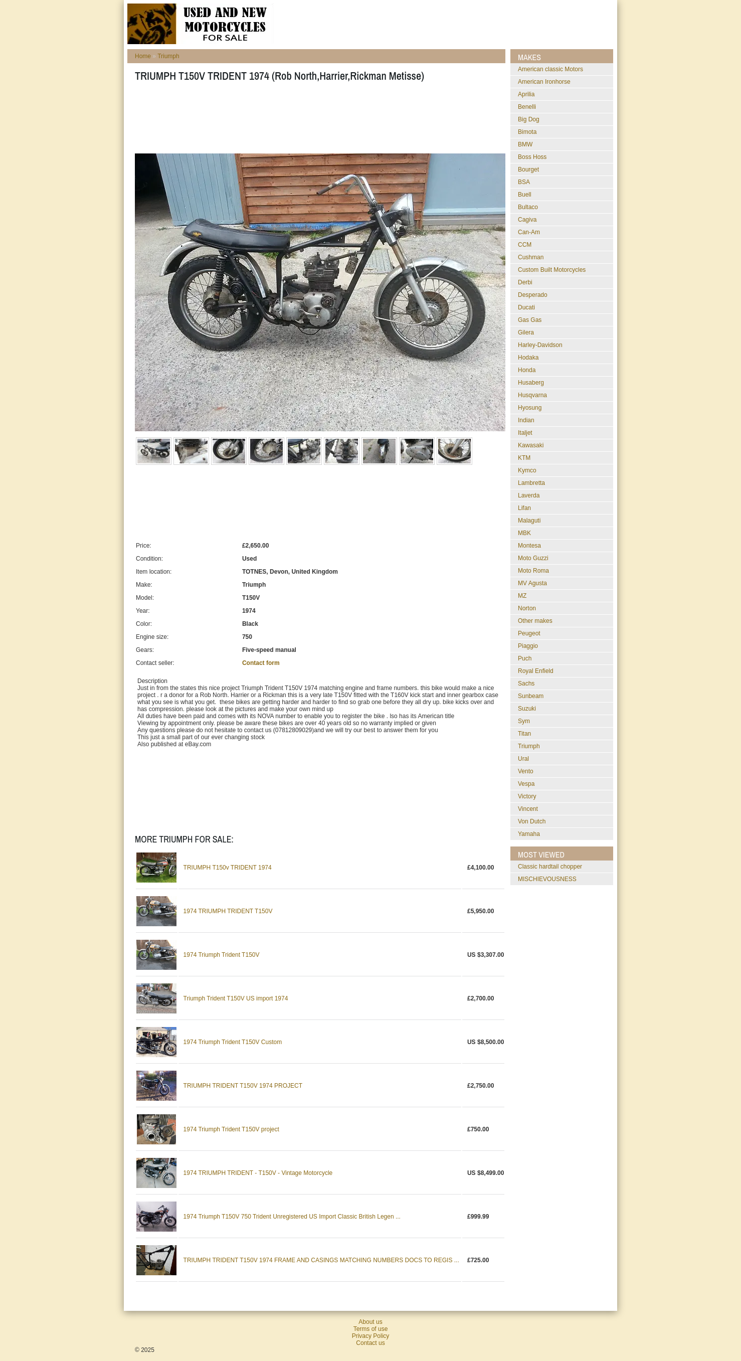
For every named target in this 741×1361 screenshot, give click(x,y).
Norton (527, 608)
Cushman (530, 257)
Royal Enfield (535, 670)
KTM (524, 457)
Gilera (526, 332)
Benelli (527, 106)
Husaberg (531, 382)
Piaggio (528, 645)
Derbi (525, 282)
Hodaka (528, 357)
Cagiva (527, 219)
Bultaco (528, 207)
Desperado (532, 294)
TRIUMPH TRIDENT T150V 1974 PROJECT (242, 1085)
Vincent (528, 808)
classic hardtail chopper (550, 866)
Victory (527, 796)
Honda (526, 370)
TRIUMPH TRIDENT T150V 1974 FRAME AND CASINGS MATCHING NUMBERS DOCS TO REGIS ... (321, 1260)
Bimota (527, 131)
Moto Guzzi (533, 558)
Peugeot (529, 633)
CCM (524, 244)
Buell (524, 194)
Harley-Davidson (540, 345)
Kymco (527, 470)
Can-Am (529, 232)
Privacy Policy (371, 1335)
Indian (526, 420)
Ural (523, 758)
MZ (522, 595)
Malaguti (529, 520)
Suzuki (527, 708)
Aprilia (526, 94)
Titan (524, 733)
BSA (524, 182)
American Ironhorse (544, 81)
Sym (524, 721)
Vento (525, 771)
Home (143, 56)
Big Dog (528, 119)
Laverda (528, 495)
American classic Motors (550, 69)
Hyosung (529, 407)
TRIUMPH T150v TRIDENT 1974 (227, 867)
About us (370, 1321)
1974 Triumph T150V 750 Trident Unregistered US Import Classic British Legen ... (292, 1216)
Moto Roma (533, 570)
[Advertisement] (317, 120)
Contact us (370, 1342)
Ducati (526, 307)
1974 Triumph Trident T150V (221, 954)
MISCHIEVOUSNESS (547, 879)
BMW (525, 144)
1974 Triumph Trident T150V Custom (232, 1042)
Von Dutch (531, 821)
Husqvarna (532, 395)
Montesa (529, 545)
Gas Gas (529, 319)
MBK (524, 533)
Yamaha (529, 833)
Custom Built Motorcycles (552, 269)
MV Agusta (532, 583)
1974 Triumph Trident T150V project (231, 1129)
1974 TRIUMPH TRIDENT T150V (228, 911)
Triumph (168, 56)
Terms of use (370, 1328)
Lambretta (531, 482)
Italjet (525, 432)
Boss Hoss (532, 156)
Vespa (526, 783)
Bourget (528, 169)
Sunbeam (530, 696)
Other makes (535, 620)
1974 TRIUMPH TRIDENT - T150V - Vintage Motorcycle (258, 1172)
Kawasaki (530, 445)
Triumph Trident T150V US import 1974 (235, 998)
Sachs (526, 683)
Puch (524, 658)
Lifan (524, 508)
